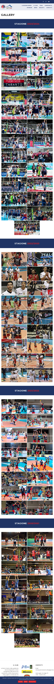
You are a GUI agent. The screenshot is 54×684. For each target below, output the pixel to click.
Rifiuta (25, 681)
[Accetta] (52, 680)
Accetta (20, 681)
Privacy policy (32, 681)
